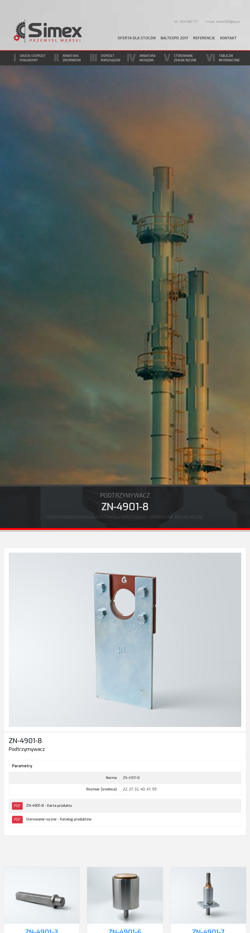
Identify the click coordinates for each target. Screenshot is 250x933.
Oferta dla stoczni (137, 38)
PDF (17, 806)
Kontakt (228, 38)
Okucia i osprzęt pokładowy (33, 58)
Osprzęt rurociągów (110, 58)
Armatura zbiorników (71, 58)
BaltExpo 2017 (174, 38)
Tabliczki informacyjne (229, 58)
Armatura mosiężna (147, 58)
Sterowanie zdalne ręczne (185, 58)
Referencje (204, 38)
